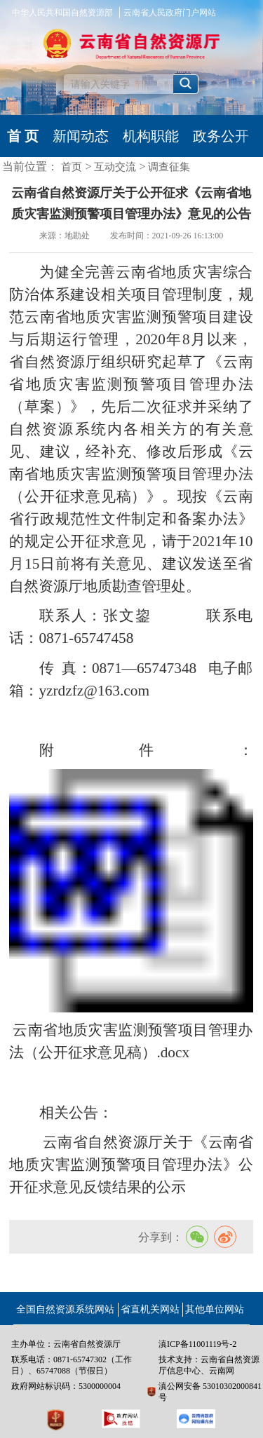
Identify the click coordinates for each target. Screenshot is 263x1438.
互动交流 (115, 166)
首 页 (23, 136)
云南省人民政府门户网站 (169, 13)
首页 (71, 166)
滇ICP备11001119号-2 (197, 1344)
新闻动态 (81, 136)
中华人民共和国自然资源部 (62, 13)
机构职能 (151, 136)
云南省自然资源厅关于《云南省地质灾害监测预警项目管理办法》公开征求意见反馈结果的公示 (130, 1164)
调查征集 (169, 166)
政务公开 (221, 136)
